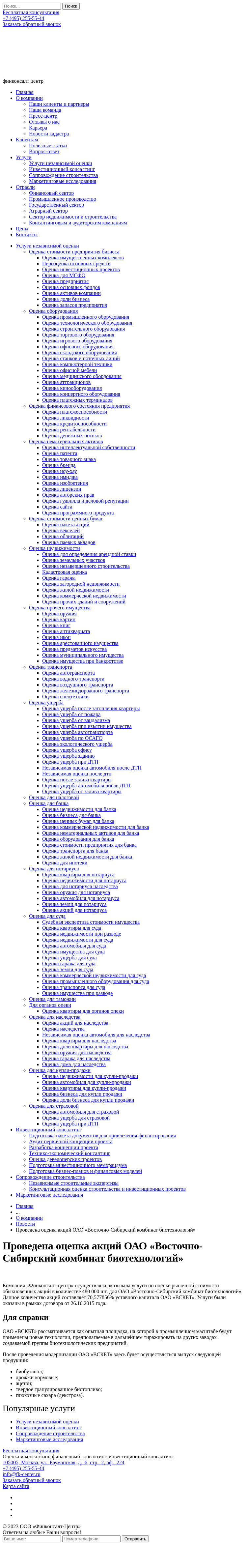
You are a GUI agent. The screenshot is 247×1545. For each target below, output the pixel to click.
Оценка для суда (47, 916)
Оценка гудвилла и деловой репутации (85, 501)
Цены (22, 228)
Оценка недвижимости (54, 548)
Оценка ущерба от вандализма (76, 720)
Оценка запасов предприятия (74, 305)
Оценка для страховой (54, 1106)
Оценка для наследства (54, 1017)
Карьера (38, 128)
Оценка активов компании (71, 293)
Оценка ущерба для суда (69, 957)
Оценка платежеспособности (74, 412)
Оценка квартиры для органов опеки (83, 1011)
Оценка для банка (49, 803)
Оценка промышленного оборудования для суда (95, 981)
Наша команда (45, 110)
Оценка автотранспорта (68, 673)
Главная (25, 92)
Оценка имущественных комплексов (83, 257)
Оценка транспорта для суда (73, 987)
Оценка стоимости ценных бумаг (66, 518)
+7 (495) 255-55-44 (23, 18)
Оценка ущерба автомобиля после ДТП (86, 785)
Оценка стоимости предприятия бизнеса (74, 251)
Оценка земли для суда (67, 969)
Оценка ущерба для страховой (76, 1118)
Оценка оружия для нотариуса (76, 892)
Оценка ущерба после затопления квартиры (91, 708)
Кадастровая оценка (64, 572)
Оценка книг (56, 625)
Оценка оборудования (53, 311)
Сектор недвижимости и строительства (73, 216)
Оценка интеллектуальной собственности (88, 447)
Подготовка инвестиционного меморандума (78, 1165)
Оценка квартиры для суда (71, 928)
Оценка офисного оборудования (78, 346)
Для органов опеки (50, 1005)
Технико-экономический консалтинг (69, 1153)
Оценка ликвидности (65, 418)
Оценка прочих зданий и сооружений (83, 601)
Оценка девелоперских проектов (65, 1159)
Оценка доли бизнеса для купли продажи (88, 1100)
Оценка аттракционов (66, 382)
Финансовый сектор (51, 193)
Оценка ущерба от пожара (71, 714)
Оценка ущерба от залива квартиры (82, 791)
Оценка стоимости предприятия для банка (89, 845)
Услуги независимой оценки (60, 163)
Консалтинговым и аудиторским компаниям (78, 222)
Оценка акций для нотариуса (74, 910)
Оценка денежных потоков (72, 435)
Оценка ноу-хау (59, 471)
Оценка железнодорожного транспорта (85, 690)
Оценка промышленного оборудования (85, 317)
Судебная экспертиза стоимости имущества (91, 922)
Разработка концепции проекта (63, 1147)
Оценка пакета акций (65, 524)
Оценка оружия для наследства (77, 1052)
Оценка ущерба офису (67, 750)
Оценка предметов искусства (74, 649)
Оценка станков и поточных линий (81, 358)
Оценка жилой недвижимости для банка (87, 857)
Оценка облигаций (63, 536)
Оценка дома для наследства (74, 1064)
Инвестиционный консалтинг (62, 169)
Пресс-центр (43, 116)
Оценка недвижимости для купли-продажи (90, 1076)
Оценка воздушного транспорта (77, 684)
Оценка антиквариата (66, 631)
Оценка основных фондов (71, 287)
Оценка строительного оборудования (83, 329)
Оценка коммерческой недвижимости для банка (95, 827)
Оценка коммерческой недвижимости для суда (94, 975)
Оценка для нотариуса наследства (80, 886)
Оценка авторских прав (68, 495)
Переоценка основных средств (76, 263)
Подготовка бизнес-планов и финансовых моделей (85, 1171)
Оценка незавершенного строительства (86, 566)
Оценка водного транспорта (73, 679)
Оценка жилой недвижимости (75, 590)
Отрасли (25, 187)
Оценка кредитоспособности (74, 423)
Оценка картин (58, 619)
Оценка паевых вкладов (69, 542)
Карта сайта (16, 1486)
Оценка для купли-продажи (60, 1070)
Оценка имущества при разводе (77, 993)
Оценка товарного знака (69, 459)
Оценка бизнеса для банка (71, 815)
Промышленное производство (62, 199)
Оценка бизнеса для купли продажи (82, 1094)
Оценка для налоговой (54, 797)
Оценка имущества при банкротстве (82, 661)
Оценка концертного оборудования (81, 394)
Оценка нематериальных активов (66, 441)
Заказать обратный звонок (32, 24)
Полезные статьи (48, 145)
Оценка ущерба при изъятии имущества (87, 726)
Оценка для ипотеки (64, 862)
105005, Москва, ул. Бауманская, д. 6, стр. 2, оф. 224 (63, 1462)
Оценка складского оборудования (79, 352)
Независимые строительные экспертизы (74, 1183)
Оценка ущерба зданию (68, 756)
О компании (29, 98)
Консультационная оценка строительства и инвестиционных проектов (107, 1189)
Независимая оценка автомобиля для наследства (96, 1034)
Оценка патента (59, 453)
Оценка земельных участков (73, 560)
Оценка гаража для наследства (76, 1058)
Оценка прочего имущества (60, 607)
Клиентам (27, 139)
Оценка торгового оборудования (78, 334)
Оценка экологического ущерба (77, 744)
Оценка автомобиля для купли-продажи (86, 1082)
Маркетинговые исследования (62, 181)
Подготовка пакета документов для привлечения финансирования (102, 1135)
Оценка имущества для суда (73, 951)
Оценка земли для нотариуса (74, 904)
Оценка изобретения (65, 483)
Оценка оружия (59, 613)
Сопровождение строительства (63, 175)
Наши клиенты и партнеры (59, 104)
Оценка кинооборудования (72, 388)
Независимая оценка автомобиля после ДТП (92, 768)
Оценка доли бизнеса (66, 299)
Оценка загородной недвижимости (81, 584)
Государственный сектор (56, 205)
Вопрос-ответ (44, 151)
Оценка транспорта (50, 667)
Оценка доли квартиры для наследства (85, 1046)
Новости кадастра (49, 133)
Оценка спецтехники (65, 696)
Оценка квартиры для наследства (79, 1040)
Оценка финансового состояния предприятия (79, 406)
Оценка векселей (61, 530)
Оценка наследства (63, 1029)
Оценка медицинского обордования (82, 376)
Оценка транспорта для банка (75, 851)
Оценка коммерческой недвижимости (84, 595)
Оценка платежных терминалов (77, 400)
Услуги (24, 157)
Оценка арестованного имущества (80, 643)
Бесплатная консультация (31, 12)
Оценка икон (56, 637)
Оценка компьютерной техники (77, 364)
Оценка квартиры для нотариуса (78, 874)
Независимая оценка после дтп (76, 773)
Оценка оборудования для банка (78, 839)
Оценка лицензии (61, 489)
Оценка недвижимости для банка (79, 809)
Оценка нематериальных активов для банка (90, 833)
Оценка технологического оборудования (87, 323)
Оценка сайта (57, 507)
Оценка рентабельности (69, 429)
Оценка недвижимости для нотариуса (84, 880)
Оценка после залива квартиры (76, 779)
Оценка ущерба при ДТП (70, 762)
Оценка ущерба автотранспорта (77, 732)
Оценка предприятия (65, 281)
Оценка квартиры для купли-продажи (84, 1088)
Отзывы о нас (44, 122)
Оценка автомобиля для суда (74, 945)
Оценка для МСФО (63, 275)
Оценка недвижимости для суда (77, 940)
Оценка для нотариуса (54, 868)
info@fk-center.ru (22, 1474)
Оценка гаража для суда (69, 963)
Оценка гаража (58, 578)
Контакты (27, 234)
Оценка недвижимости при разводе (81, 934)
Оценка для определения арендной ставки (89, 554)
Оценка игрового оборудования (77, 340)
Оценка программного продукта (78, 512)
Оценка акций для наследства (75, 1023)
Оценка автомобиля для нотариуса (80, 898)
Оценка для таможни (52, 999)
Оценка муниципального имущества (83, 655)
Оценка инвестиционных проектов (81, 269)
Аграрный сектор (48, 211)
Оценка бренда (58, 465)
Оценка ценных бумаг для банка (78, 821)
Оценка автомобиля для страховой (80, 1112)
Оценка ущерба (46, 702)
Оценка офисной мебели (69, 370)
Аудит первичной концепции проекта (71, 1141)
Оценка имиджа (60, 477)
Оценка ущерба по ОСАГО (72, 738)
